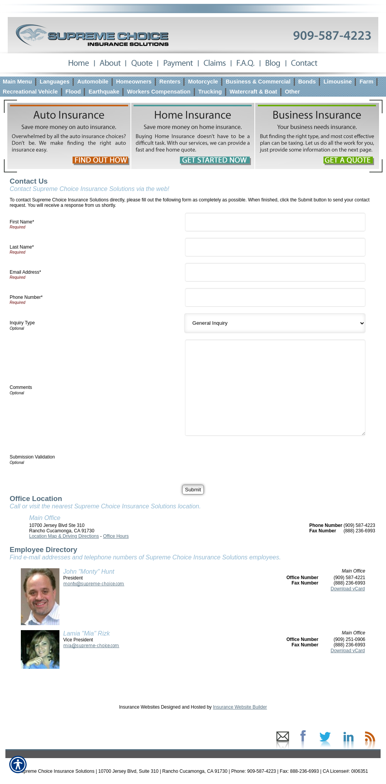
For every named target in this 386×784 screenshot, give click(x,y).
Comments (21, 387)
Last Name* (22, 247)
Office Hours (116, 536)
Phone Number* (26, 297)
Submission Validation (32, 457)
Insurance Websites (139, 707)
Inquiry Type (22, 323)
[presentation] (246, 457)
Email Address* (25, 272)
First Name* (22, 222)
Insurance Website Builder (240, 707)
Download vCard (348, 588)
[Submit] (192, 489)
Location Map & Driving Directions (64, 536)
